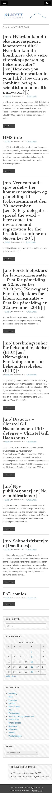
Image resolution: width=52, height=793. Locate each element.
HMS (10, 697)
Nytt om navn (14, 706)
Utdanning (12, 726)
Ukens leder (13, 719)
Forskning (12, 693)
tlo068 (7, 242)
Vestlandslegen (15, 736)
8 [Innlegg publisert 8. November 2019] (31, 657)
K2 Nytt (24, 788)
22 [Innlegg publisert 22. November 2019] (32, 667)
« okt (8, 676)
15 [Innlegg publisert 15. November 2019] (32, 662)
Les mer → (9, 126)
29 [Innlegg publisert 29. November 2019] (32, 672)
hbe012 (8, 96)
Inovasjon (12, 700)
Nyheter (11, 703)
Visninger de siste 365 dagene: (26, 776)
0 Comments (31, 96)
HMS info (12, 137)
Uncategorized (14, 723)
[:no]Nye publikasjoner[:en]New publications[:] (24, 491)
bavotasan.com (37, 790)
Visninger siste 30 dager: (24, 773)
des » (14, 676)
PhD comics (14, 593)
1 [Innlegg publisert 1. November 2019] (31, 652)
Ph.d (10, 710)
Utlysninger (13, 729)
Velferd (11, 733)
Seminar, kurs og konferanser (21, 716)
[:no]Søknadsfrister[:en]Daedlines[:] (25, 543)
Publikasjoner (14, 713)
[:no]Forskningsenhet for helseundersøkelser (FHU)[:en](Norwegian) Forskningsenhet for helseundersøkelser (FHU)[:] (26, 357)
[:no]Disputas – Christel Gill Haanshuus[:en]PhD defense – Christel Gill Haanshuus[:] (26, 428)
